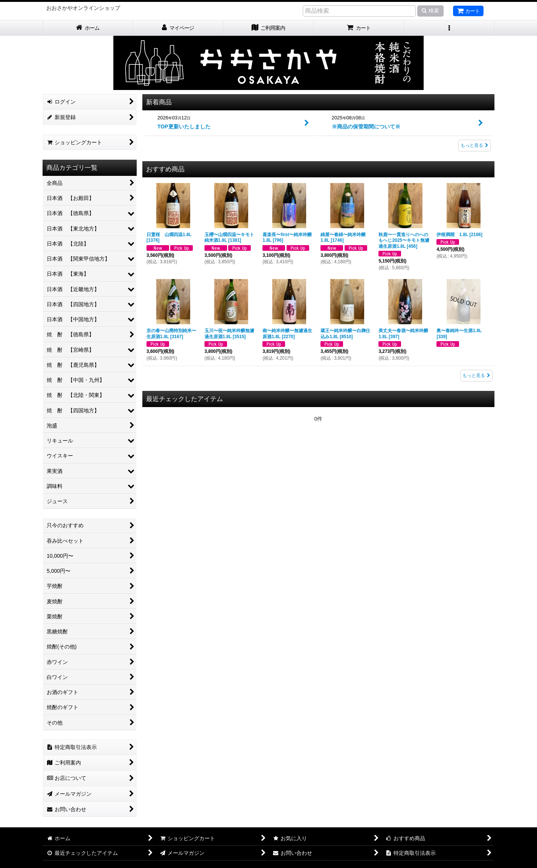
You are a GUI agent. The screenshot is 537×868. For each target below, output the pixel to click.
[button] (449, 28)
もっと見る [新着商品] (474, 145)
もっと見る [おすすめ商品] (476, 375)
